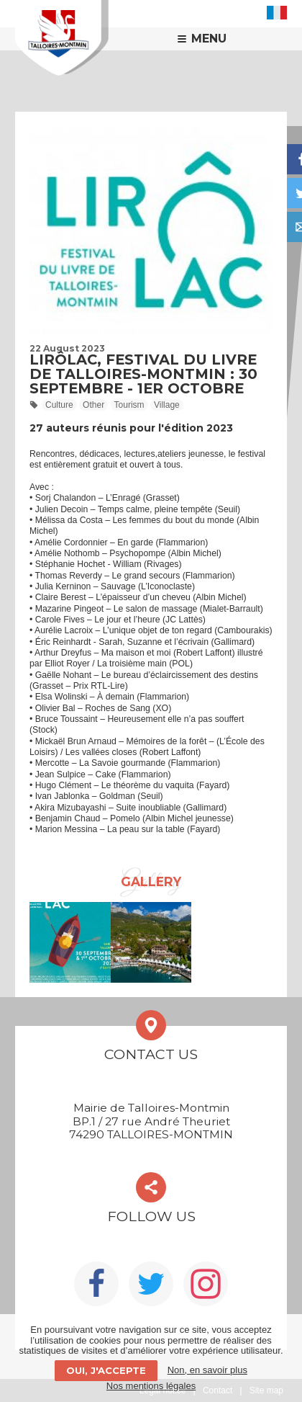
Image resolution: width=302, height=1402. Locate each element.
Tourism (129, 405)
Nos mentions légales (151, 1385)
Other (93, 405)
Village (167, 405)
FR (277, 12)
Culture (59, 405)
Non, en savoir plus (207, 1370)
